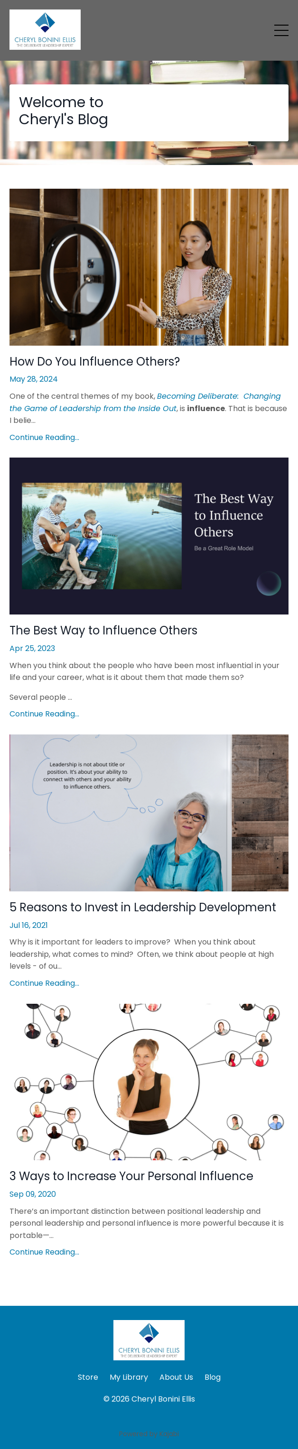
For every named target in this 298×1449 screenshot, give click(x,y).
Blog (213, 1377)
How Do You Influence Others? (94, 362)
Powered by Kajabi (149, 1434)
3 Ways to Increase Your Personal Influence (131, 1176)
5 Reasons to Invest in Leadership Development (142, 908)
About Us (176, 1377)
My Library (129, 1377)
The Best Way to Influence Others (103, 631)
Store (88, 1377)
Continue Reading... (44, 437)
